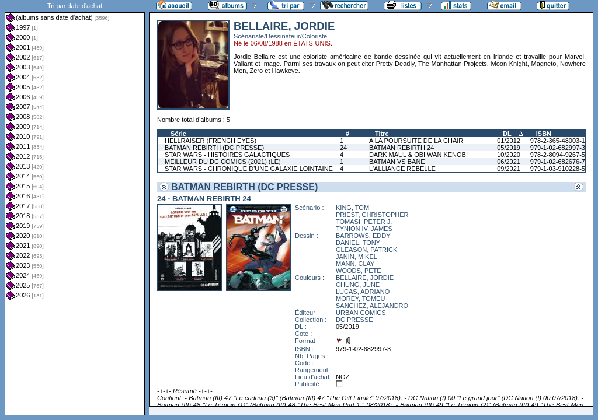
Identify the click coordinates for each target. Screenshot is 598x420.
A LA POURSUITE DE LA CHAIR (416, 140)
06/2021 (508, 161)
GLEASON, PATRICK (366, 249)
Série (178, 133)
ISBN (543, 133)
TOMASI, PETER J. (364, 221)
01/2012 (508, 140)
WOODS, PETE (358, 270)
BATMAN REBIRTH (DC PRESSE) (214, 147)
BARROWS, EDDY (363, 235)
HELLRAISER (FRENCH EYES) (210, 140)
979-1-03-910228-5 (557, 168)
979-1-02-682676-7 (557, 161)
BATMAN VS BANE (397, 161)
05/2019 (508, 147)
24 (343, 147)
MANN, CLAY (355, 263)
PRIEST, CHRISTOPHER (372, 214)
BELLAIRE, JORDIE (365, 277)
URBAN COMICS (361, 312)
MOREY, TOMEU (360, 298)
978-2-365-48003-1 (557, 140)
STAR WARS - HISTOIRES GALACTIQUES (227, 154)
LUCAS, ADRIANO (363, 291)
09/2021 (508, 168)
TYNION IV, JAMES (364, 228)
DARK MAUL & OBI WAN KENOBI (418, 154)
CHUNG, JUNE (358, 284)
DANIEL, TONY (358, 242)
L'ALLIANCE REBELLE (402, 168)
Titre (382, 133)
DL (507, 133)
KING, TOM (352, 207)
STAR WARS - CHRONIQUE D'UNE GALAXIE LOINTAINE (249, 168)
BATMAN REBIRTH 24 (401, 147)
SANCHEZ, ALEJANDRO (372, 305)
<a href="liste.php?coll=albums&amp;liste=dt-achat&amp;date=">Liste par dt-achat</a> (75, 207)
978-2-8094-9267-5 (557, 154)
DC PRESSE (354, 319)
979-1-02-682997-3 (557, 147)
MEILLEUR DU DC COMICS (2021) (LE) (223, 161)
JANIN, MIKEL (356, 256)
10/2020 (508, 154)
